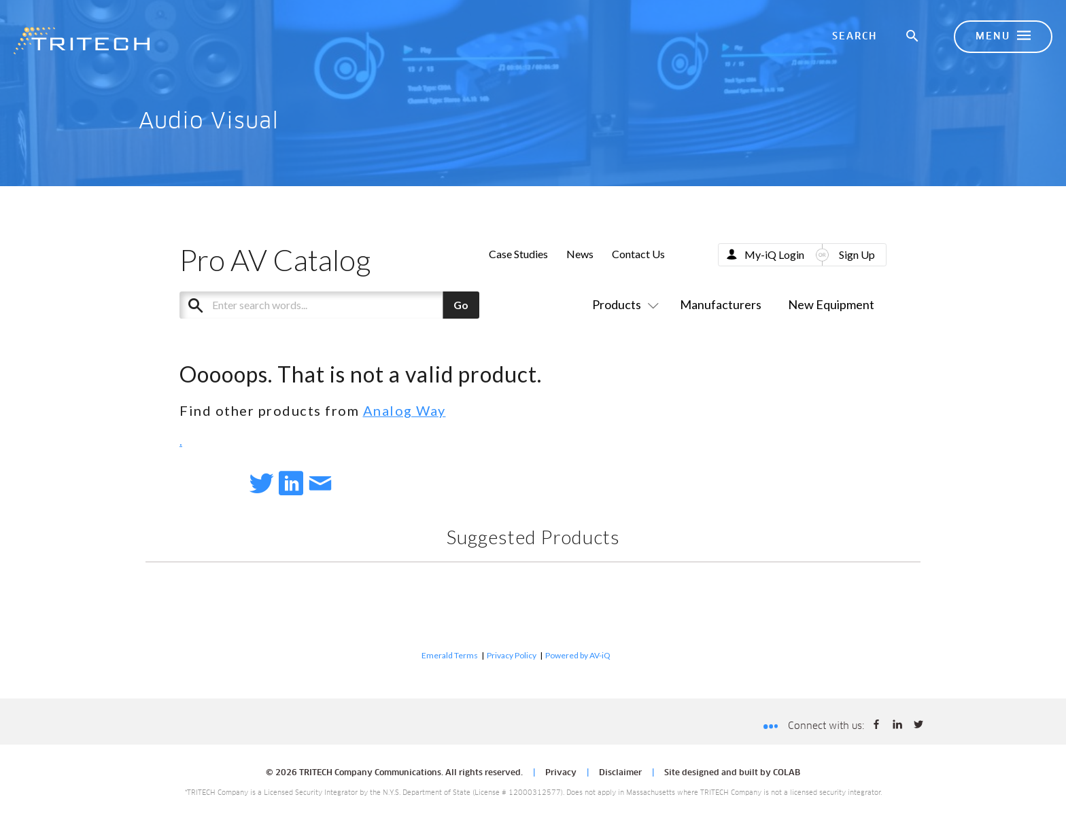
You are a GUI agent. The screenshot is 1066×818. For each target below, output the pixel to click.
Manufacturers (720, 304)
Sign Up (857, 254)
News (580, 253)
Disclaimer (620, 773)
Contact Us (638, 253)
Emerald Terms (450, 655)
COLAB (786, 773)
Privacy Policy (511, 655)
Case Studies (518, 253)
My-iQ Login (774, 254)
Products (622, 304)
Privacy (561, 773)
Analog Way (404, 410)
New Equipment (831, 304)
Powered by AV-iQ (578, 655)
